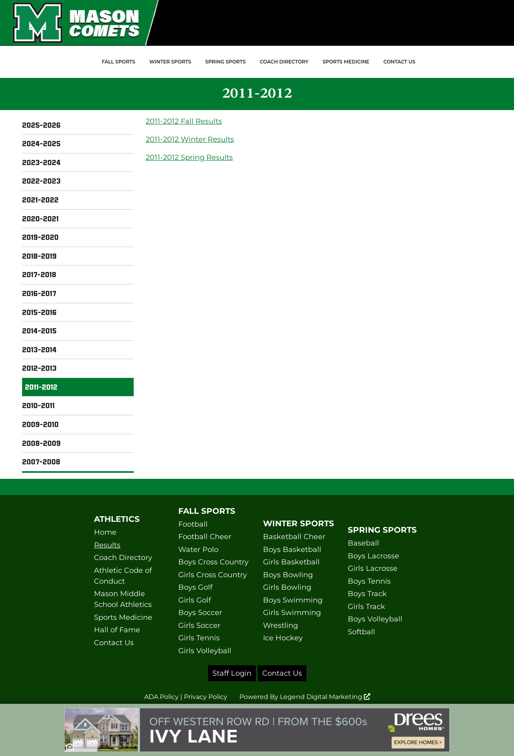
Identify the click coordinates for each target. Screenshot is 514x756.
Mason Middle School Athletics (123, 599)
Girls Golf (194, 600)
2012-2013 (39, 368)
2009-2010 (40, 424)
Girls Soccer (199, 625)
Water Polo (198, 549)
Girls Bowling (287, 587)
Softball (361, 631)
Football (193, 524)
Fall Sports (118, 62)
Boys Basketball (292, 549)
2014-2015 (39, 330)
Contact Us (399, 62)
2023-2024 (41, 162)
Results (107, 545)
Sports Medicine (345, 62)
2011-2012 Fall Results (184, 121)
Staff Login (231, 673)
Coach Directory (284, 62)
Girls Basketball (291, 562)
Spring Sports (225, 62)
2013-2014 (39, 349)
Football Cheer (204, 536)
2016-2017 (39, 293)
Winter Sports (170, 62)
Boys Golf (195, 587)
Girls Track (366, 606)
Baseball (363, 543)
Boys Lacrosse (373, 556)
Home (105, 532)
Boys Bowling (288, 574)
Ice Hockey (283, 637)
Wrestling (280, 625)
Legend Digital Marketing (325, 697)
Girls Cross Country (212, 574)
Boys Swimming (292, 600)
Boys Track (367, 593)
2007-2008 (41, 461)
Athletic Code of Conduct (123, 576)
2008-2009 (41, 443)
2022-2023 (41, 180)
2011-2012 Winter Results (190, 139)
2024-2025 (41, 143)
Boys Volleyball (375, 619)
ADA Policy (161, 697)
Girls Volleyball (204, 650)
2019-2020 (40, 237)
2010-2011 (38, 405)
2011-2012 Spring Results (189, 157)
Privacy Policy (205, 697)
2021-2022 (40, 199)
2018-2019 (39, 255)
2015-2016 (39, 312)
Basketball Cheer (294, 536)
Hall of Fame (117, 629)
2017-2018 (39, 274)
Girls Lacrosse (373, 568)
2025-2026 (41, 125)
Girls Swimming (292, 612)
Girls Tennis (199, 637)
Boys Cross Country (213, 562)
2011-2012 (41, 386)
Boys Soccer (200, 612)
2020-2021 (40, 218)
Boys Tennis (369, 581)
